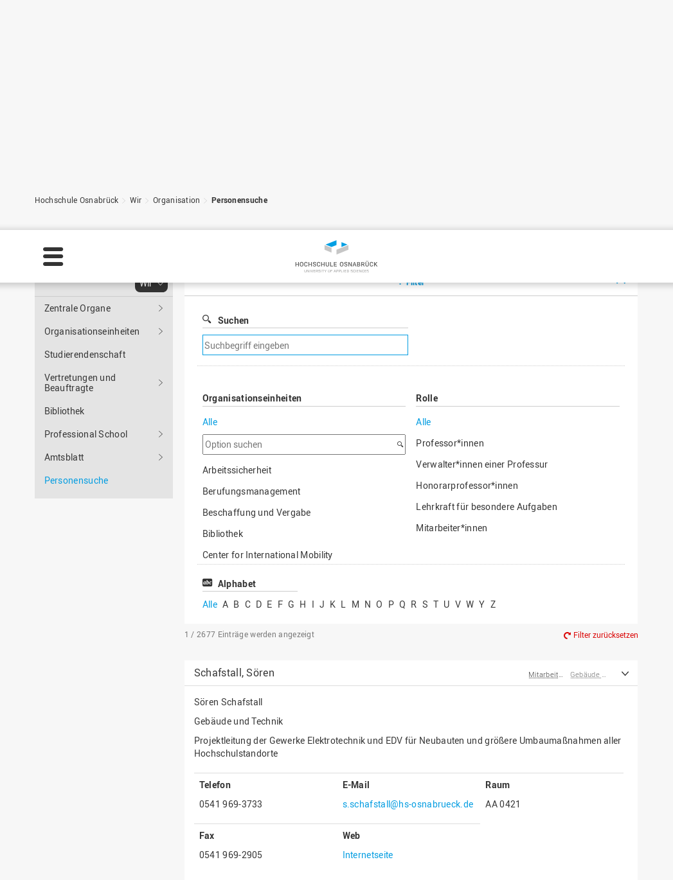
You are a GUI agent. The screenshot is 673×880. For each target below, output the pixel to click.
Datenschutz (227, 858)
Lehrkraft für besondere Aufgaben (486, 346)
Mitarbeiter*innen (451, 368)
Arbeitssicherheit (236, 310)
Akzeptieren (627, 842)
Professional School (86, 274)
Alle (209, 262)
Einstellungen (474, 842)
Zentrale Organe (77, 148)
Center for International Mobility (267, 395)
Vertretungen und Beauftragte (80, 222)
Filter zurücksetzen (605, 475)
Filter (415, 122)
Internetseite (368, 695)
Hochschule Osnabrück (77, 40)
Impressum (163, 858)
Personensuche (239, 40)
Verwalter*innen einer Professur (482, 304)
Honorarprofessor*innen (467, 325)
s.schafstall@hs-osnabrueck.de (408, 644)
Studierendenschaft (84, 194)
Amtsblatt (64, 297)
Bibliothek (64, 251)
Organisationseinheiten (92, 171)
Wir (136, 40)
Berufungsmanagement (251, 331)
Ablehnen (552, 842)
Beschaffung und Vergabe (256, 352)
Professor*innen (450, 283)
